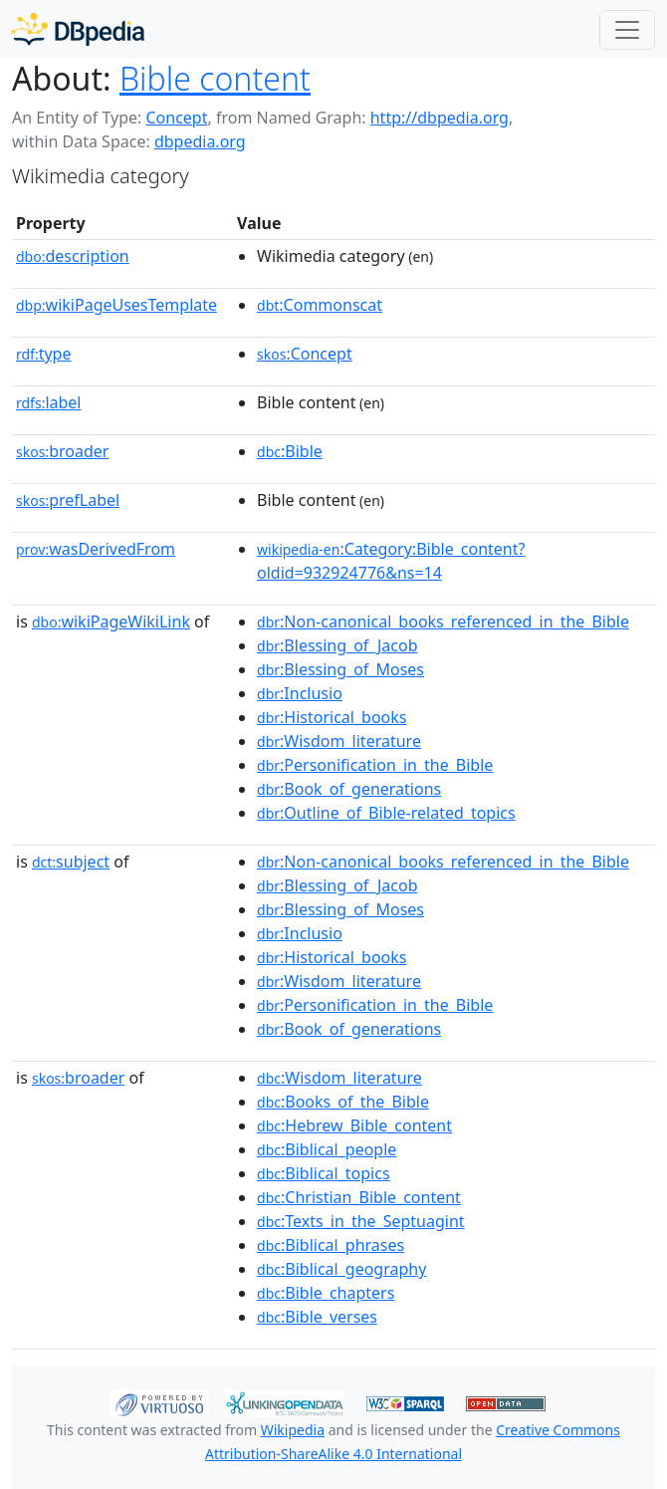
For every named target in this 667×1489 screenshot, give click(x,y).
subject (71, 861)
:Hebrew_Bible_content (354, 1125)
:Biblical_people (326, 1149)
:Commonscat (319, 305)
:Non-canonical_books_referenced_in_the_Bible (443, 621)
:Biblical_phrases (330, 1245)
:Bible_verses (317, 1317)
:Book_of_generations (349, 789)
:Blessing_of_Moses (340, 669)
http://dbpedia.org (439, 117)
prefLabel (67, 500)
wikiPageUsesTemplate (116, 305)
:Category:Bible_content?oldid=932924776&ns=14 (391, 561)
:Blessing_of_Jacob (337, 645)
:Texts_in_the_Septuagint (361, 1221)
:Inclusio (299, 693)
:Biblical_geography (341, 1269)
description (72, 256)
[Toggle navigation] (627, 30)
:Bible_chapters (325, 1293)
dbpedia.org (200, 141)
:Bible (290, 451)
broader (62, 451)
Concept (176, 117)
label (49, 402)
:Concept (304, 354)
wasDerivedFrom (95, 549)
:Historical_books (331, 717)
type (44, 354)
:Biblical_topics (323, 1173)
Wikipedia (293, 1429)
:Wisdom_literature (339, 741)
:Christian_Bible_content (359, 1197)
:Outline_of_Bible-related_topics (386, 813)
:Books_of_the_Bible (343, 1102)
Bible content (215, 78)
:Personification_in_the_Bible (375, 765)
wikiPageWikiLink (111, 621)
